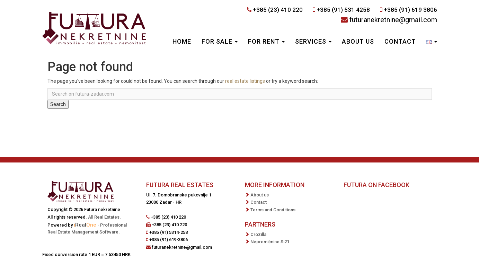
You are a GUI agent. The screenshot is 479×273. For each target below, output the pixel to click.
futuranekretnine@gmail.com (393, 20)
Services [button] (313, 41)
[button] (431, 42)
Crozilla (258, 234)
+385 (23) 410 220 (278, 9)
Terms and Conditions (272, 209)
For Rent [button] (266, 41)
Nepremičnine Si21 (269, 241)
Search (58, 104)
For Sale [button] (220, 41)
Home (181, 41)
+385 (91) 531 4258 (343, 9)
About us (358, 41)
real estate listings (245, 81)
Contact (400, 41)
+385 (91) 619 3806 (410, 9)
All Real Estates (103, 217)
